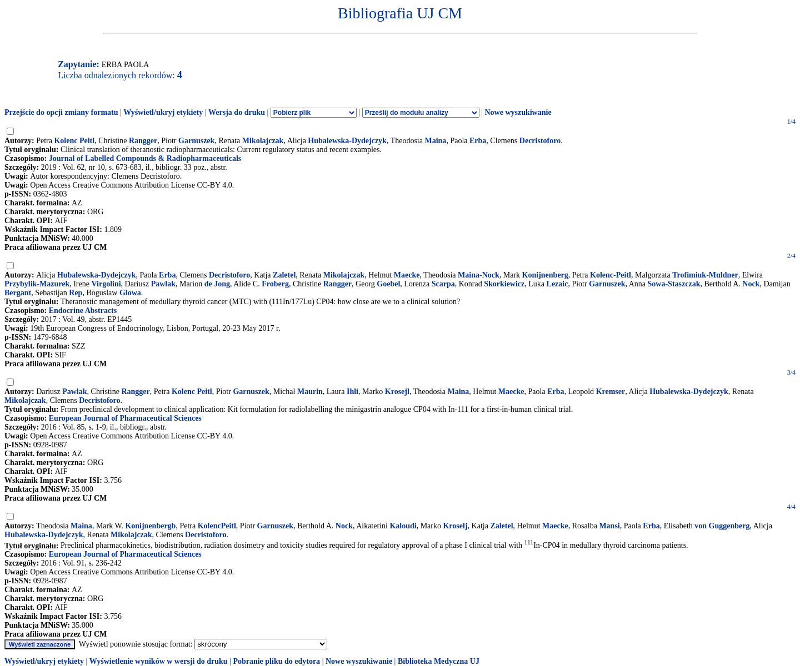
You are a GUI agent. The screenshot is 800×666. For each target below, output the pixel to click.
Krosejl (397, 391)
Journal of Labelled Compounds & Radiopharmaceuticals (145, 158)
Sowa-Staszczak (674, 284)
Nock (750, 284)
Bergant (17, 293)
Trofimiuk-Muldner (705, 275)
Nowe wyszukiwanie (517, 112)
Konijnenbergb (150, 526)
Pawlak (163, 284)
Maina (435, 141)
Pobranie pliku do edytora (276, 661)
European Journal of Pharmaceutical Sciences (125, 418)
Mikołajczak (25, 400)
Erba (477, 141)
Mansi (609, 526)
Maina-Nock (478, 275)
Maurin (310, 391)
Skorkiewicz (504, 284)
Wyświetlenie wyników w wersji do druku (158, 661)
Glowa (130, 293)
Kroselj (455, 526)
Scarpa (443, 284)
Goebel (388, 284)
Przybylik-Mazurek (36, 284)
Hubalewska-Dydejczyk (347, 141)
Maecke (407, 275)
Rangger (143, 141)
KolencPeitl (217, 526)
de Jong (217, 284)
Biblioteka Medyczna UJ (438, 661)
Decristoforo (540, 141)
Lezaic (557, 284)
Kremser (611, 391)
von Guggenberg (721, 526)
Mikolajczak (263, 141)
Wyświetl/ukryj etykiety (163, 112)
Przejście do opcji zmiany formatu (61, 112)
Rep (75, 293)
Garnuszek (196, 141)
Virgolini (106, 284)
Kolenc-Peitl (610, 275)
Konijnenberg (545, 275)
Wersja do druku (236, 112)
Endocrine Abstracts (83, 310)
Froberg (275, 284)
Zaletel (284, 275)
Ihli (352, 391)
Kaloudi (402, 526)
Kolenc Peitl (74, 141)
